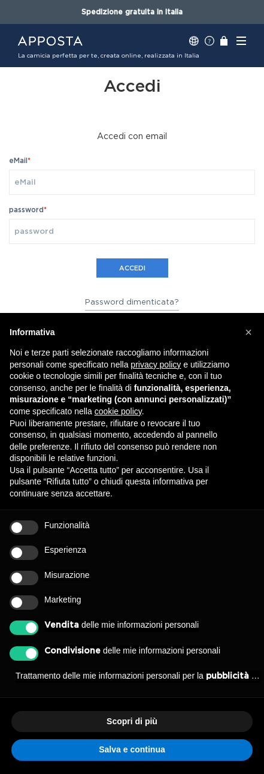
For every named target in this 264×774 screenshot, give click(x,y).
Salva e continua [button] (132, 749)
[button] (248, 332)
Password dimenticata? (132, 302)
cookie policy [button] (118, 411)
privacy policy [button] (156, 364)
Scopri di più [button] (132, 721)
